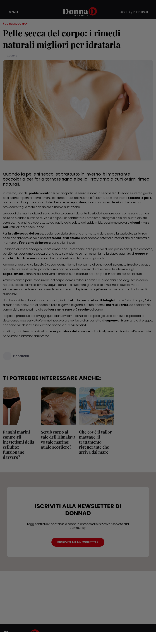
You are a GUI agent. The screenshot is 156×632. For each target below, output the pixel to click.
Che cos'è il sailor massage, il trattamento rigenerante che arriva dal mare (95, 442)
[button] (11, 12)
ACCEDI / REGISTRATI (134, 12)
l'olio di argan (134, 300)
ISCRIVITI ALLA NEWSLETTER (78, 542)
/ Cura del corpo (15, 23)
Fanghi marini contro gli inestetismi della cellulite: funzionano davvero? (18, 444)
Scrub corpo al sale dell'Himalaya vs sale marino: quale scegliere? (58, 439)
